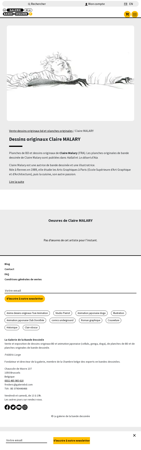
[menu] (134, 14)
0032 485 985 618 (14, 380)
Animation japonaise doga (92, 313)
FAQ (7, 274)
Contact (9, 269)
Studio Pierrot (62, 313)
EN (131, 4)
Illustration (118, 313)
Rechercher (37, 4)
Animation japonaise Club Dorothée (25, 320)
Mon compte (95, 4)
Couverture (113, 320)
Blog (7, 264)
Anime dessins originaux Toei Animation (27, 313)
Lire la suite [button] (16, 182)
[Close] (134, 435)
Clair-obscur (31, 327)
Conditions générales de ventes (23, 279)
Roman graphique (90, 320)
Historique (12, 327)
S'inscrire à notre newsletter (25, 298)
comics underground (62, 320)
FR (125, 4)
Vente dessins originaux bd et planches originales (41, 131)
